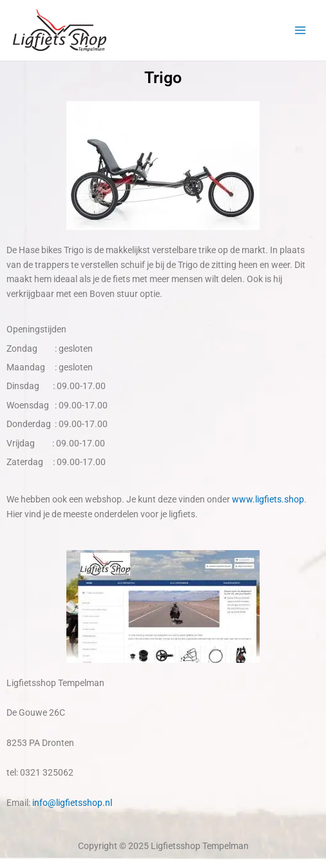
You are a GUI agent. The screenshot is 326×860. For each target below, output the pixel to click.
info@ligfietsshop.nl (72, 803)
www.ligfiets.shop (268, 499)
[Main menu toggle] (300, 30)
